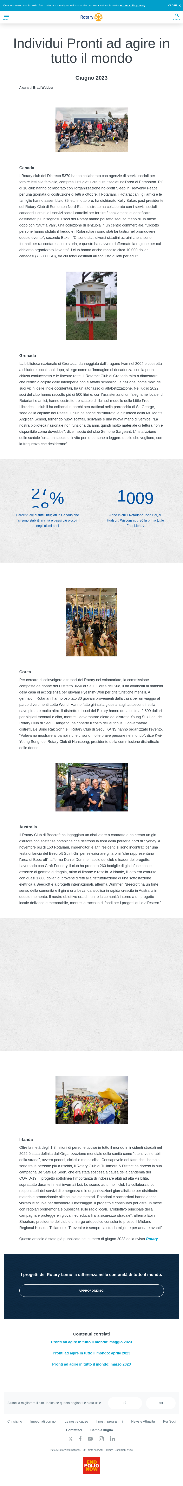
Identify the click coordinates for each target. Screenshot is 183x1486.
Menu (6, 17)
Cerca (177, 17)
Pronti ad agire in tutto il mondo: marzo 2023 (91, 1364)
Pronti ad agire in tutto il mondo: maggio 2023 (91, 1342)
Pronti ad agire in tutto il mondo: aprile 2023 (91, 1353)
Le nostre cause (76, 1421)
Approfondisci (91, 1290)
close (172, 5)
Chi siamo (14, 1421)
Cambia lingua (101, 1430)
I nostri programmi (109, 1421)
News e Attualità (143, 1421)
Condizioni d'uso (124, 1450)
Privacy (109, 1450)
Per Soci (169, 1421)
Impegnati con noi (43, 1421)
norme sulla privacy (132, 5)
